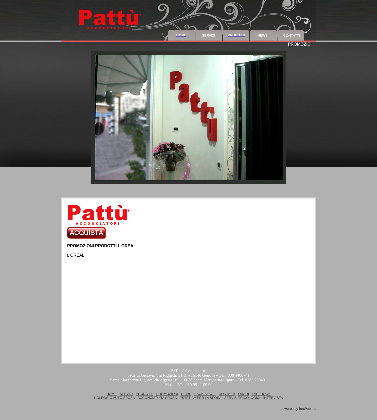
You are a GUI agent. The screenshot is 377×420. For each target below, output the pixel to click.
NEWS (186, 394)
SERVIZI (126, 394)
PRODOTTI (144, 394)
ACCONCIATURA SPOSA (157, 398)
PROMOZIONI (167, 394)
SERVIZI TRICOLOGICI (242, 398)
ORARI (243, 394)
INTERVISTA (273, 398)
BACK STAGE (205, 394)
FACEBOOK (261, 394)
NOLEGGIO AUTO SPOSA (114, 398)
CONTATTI (227, 394)
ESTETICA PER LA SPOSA (200, 398)
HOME (112, 394)
